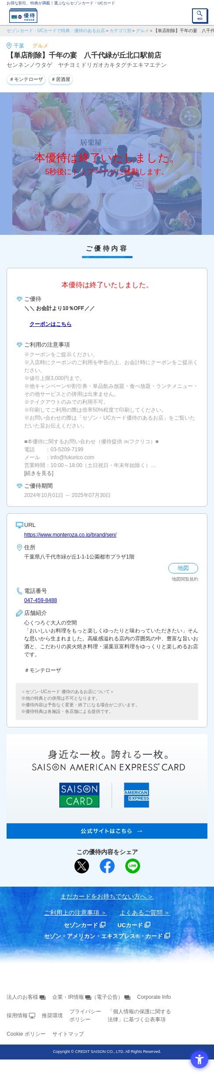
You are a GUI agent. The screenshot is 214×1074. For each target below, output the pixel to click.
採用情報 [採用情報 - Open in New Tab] (17, 1015)
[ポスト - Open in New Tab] (81, 865)
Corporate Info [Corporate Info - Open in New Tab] (154, 997)
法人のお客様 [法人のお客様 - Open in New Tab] (22, 997)
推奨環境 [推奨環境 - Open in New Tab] (52, 1015)
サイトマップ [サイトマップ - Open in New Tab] (68, 1034)
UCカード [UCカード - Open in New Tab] (130, 925)
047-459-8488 (40, 600)
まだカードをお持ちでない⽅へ (103, 896)
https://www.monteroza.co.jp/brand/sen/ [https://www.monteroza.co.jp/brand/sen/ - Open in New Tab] (70, 535)
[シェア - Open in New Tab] (107, 865)
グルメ (142, 30)
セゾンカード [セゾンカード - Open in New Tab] (81, 925)
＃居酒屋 (60, 79)
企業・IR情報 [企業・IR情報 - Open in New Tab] (68, 997)
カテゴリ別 (120, 30)
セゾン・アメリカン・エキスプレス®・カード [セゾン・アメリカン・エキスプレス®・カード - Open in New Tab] (103, 936)
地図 (183, 568)
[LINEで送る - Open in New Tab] (132, 865)
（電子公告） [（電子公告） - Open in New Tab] (107, 997)
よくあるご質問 (141, 912)
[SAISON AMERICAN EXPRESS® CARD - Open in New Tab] (107, 833)
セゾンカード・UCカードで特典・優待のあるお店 (56, 30)
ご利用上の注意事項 (71, 912)
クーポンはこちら (50, 324)
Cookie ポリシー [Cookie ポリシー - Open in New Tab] (26, 1034)
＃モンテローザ (26, 79)
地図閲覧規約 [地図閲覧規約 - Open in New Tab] (185, 579)
